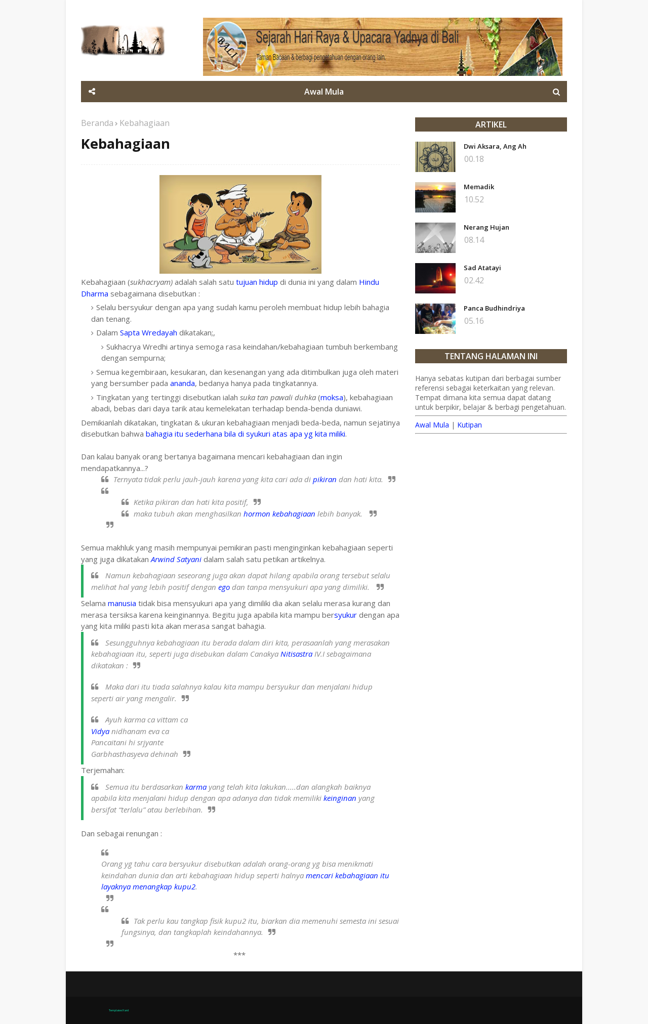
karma (196, 787)
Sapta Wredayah (148, 332)
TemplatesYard (119, 1010)
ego (224, 587)
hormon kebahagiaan (279, 513)
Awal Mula (432, 425)
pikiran (325, 479)
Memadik (479, 186)
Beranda (97, 123)
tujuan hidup (257, 282)
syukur (345, 615)
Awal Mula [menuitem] (324, 91)
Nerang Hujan (486, 227)
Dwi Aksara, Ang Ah (495, 146)
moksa (331, 397)
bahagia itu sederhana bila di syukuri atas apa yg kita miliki (245, 434)
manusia (122, 603)
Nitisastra (296, 654)
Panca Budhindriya (494, 308)
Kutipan (469, 425)
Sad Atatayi (482, 267)
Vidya (100, 731)
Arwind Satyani (176, 559)
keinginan (339, 798)
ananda (182, 383)
